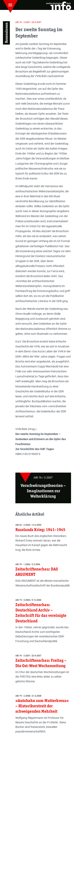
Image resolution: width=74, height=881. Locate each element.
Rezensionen (6, 33)
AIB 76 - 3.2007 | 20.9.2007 (28, 22)
